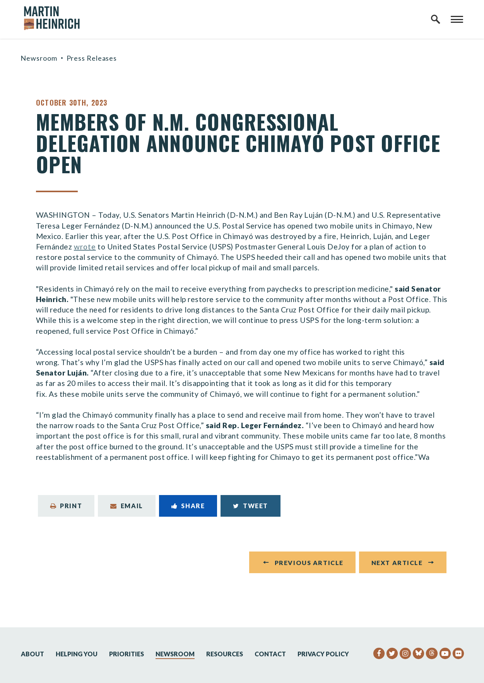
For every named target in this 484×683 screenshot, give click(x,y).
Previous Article (309, 562)
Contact (270, 653)
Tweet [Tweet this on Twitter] (250, 505)
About (32, 653)
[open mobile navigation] (457, 19)
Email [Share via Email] (126, 505)
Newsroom (39, 58)
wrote (85, 246)
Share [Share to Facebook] (188, 505)
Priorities (126, 653)
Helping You (76, 653)
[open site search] (435, 19)
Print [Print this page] (66, 505)
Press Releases (92, 58)
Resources (224, 653)
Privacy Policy (323, 653)
